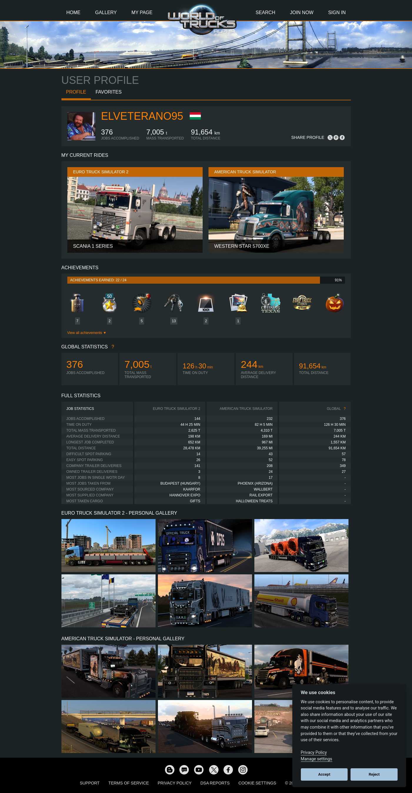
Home (73, 12)
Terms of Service (129, 783)
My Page (141, 12)
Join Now (301, 12)
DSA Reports (214, 783)
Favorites (109, 91)
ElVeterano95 (142, 116)
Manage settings (316, 759)
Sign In (337, 12)
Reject (374, 774)
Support (89, 783)
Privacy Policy (174, 783)
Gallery (106, 12)
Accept (324, 774)
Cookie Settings (257, 783)
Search (265, 12)
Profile (76, 91)
